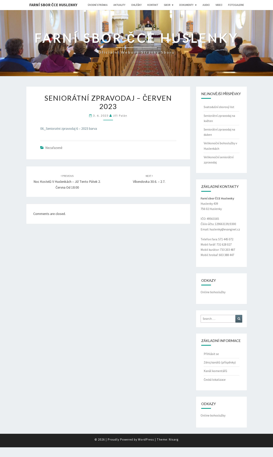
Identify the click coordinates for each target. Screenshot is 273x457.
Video (219, 5)
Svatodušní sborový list (219, 107)
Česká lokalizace (215, 379)
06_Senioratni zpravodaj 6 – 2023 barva (68, 128)
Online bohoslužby (213, 292)
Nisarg (174, 439)
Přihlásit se (211, 354)
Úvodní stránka (98, 5)
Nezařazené (53, 147)
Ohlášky (136, 5)
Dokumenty (186, 5)
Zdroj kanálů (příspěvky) (220, 362)
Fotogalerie (236, 5)
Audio (206, 5)
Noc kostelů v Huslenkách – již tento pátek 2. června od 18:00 (67, 182)
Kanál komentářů (215, 371)
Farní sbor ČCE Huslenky (53, 4)
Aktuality (119, 5)
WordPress (146, 439)
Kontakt (152, 5)
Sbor (167, 5)
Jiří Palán (120, 115)
